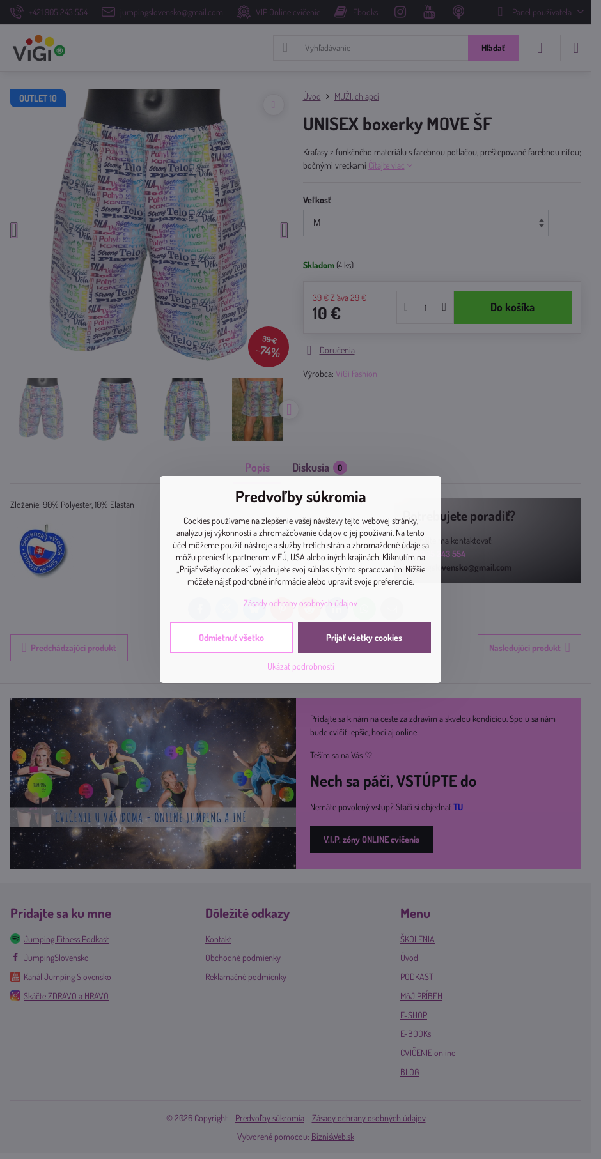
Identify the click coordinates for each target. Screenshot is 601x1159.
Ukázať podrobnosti (300, 666)
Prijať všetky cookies (364, 637)
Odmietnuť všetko (231, 637)
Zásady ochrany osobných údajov (300, 602)
